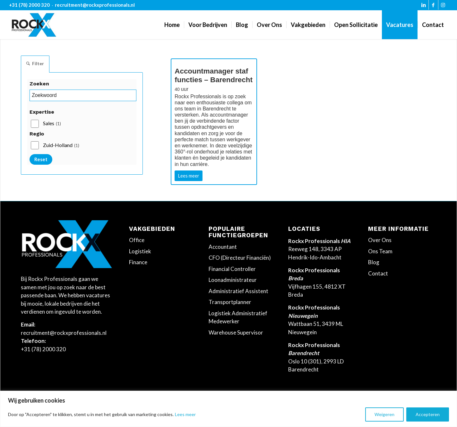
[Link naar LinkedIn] (423, 6)
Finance (138, 262)
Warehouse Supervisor (236, 332)
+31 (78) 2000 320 (29, 5)
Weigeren (384, 414)
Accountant (223, 246)
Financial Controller (232, 269)
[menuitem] (172, 24)
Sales (52, 124)
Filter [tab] (35, 64)
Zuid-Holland (61, 146)
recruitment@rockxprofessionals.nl (95, 5)
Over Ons (380, 240)
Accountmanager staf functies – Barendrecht (214, 77)
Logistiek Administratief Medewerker (238, 317)
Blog (373, 262)
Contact (378, 273)
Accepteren (428, 414)
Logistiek (140, 251)
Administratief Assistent (238, 291)
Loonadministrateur (233, 279)
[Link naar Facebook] (433, 6)
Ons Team (380, 251)
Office (136, 240)
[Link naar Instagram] (443, 6)
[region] (228, 409)
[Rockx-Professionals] (34, 24)
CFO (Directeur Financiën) (240, 257)
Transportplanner (230, 302)
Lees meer (185, 414)
